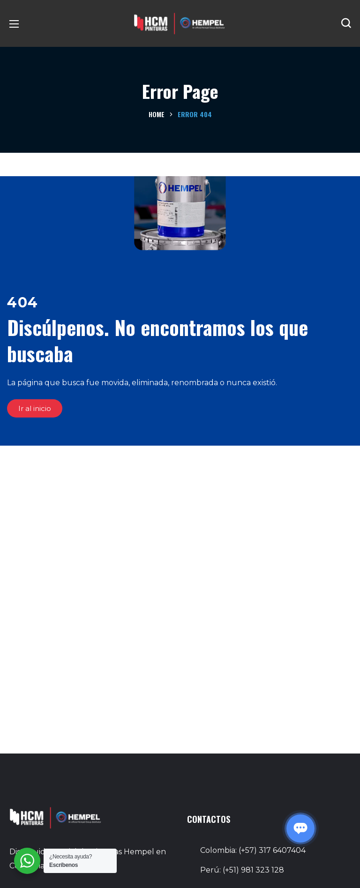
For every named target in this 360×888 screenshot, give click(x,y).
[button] (346, 23)
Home (157, 114)
